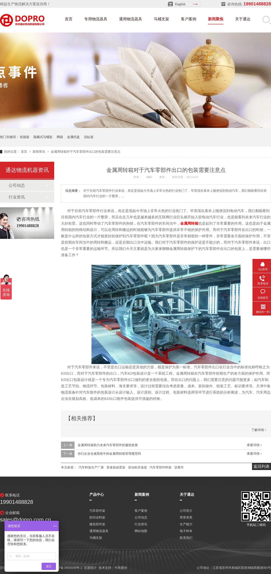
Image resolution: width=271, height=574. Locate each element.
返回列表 (261, 466)
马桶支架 (161, 19)
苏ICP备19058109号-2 (67, 567)
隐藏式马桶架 (42, 137)
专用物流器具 (95, 19)
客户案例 (188, 19)
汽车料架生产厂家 (91, 467)
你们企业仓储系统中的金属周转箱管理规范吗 (109, 453)
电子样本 (186, 531)
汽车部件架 (97, 510)
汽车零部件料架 (161, 467)
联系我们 (186, 537)
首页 (68, 19)
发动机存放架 (137, 467)
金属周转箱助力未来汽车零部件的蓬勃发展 (108, 445)
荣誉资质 (186, 517)
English (180, 4)
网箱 (60, 137)
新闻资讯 (39, 151)
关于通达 (242, 19)
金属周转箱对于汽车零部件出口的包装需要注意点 (85, 151)
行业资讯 (17, 197)
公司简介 (186, 510)
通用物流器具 (130, 19)
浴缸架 (88, 137)
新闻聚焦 (215, 19)
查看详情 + (254, 445)
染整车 (179, 467)
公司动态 (17, 185)
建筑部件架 (97, 524)
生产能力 (186, 524)
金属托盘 (73, 137)
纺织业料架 (97, 517)
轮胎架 (24, 137)
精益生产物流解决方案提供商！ (25, 4)
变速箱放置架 (115, 467)
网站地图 (141, 531)
